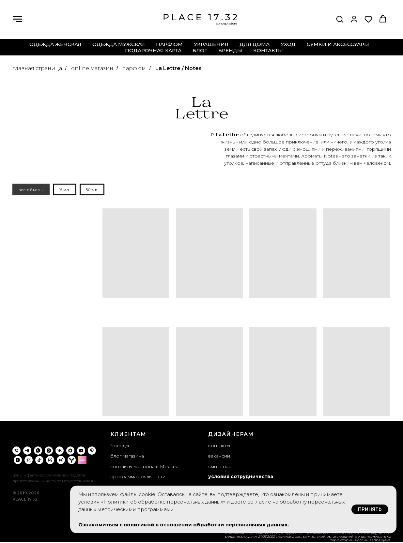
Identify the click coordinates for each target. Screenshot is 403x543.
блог (200, 50)
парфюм (169, 44)
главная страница (37, 68)
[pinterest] (92, 451)
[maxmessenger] (70, 451)
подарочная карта (153, 50)
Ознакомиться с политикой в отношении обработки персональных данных (182, 524)
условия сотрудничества (240, 477)
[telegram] (27, 451)
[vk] (59, 451)
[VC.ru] (28, 461)
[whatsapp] (38, 451)
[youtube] (81, 451)
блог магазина (127, 457)
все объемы (31, 190)
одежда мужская (118, 44)
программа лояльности (137, 477)
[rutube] (61, 461)
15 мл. (66, 190)
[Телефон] (16, 451)
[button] (340, 19)
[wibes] (82, 461)
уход (288, 44)
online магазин (92, 68)
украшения (211, 44)
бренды (230, 50)
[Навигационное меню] (17, 19)
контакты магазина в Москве (144, 467)
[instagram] (49, 451)
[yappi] (72, 461)
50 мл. (95, 190)
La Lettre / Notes (178, 68)
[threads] (50, 461)
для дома (255, 44)
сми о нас (219, 467)
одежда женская (55, 44)
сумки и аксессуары (338, 44)
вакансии (219, 457)
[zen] (18, 461)
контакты (268, 50)
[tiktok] (39, 461)
